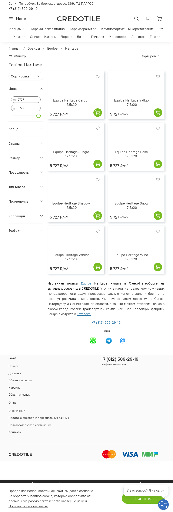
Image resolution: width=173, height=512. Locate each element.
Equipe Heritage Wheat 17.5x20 (71, 257)
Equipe (52, 48)
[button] (163, 504)
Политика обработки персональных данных (39, 418)
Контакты (15, 432)
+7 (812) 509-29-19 (23, 8)
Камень (50, 36)
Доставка (15, 373)
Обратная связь (19, 394)
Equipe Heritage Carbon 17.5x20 (71, 102)
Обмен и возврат (20, 380)
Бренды (17, 29)
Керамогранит (83, 29)
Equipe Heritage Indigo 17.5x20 (131, 102)
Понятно (143, 498)
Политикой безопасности (28, 506)
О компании (17, 411)
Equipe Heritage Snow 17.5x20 (131, 205)
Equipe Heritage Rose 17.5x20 (131, 154)
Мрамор (19, 36)
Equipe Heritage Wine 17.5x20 (131, 257)
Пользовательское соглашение (30, 425)
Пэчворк (97, 36)
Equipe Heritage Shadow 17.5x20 (71, 205)
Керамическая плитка (48, 29)
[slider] (38, 116)
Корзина (14, 387)
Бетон (81, 36)
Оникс (35, 36)
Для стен (138, 36)
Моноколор (118, 36)
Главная (14, 48)
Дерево (66, 36)
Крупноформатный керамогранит (127, 29)
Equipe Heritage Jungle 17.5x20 (71, 154)
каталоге (84, 314)
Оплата (13, 366)
